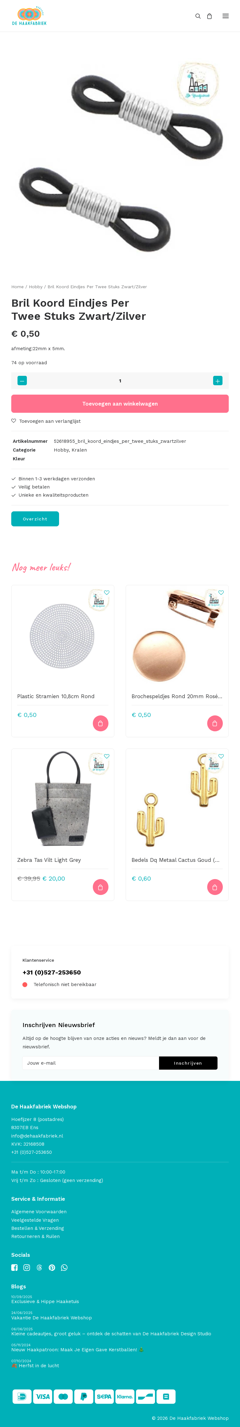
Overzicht (35, 518)
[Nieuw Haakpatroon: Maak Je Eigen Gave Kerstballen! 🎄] (120, 1348)
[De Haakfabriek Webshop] (29, 16)
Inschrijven (188, 1063)
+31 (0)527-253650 (51, 972)
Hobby (35, 286)
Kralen (79, 450)
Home (17, 286)
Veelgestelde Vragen (35, 1220)
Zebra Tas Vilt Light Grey (49, 860)
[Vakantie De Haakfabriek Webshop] (120, 1315)
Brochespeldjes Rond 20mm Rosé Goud (182, 696)
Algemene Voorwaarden (39, 1212)
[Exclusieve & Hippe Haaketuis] (120, 1299)
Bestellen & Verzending (37, 1228)
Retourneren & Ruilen (35, 1236)
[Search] (195, 16)
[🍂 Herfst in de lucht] (120, 1364)
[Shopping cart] (206, 16)
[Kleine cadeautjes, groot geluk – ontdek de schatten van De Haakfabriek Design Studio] (120, 1332)
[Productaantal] (120, 380)
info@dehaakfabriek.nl (37, 1136)
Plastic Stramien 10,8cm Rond (56, 696)
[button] (225, 16)
